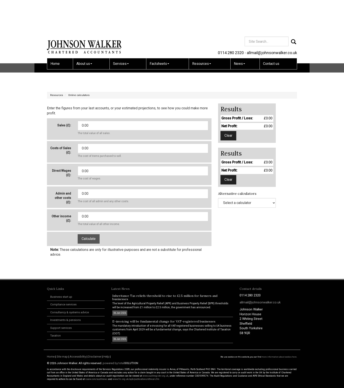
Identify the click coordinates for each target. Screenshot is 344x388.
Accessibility (78, 356)
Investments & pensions (65, 320)
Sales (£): (64, 125)
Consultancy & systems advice (69, 312)
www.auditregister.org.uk (155, 375)
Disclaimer (94, 356)
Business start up (61, 296)
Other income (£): (61, 218)
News (239, 32)
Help (106, 356)
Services (121, 32)
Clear (228, 135)
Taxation (55, 335)
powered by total (120, 363)
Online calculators (79, 95)
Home (55, 32)
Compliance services (63, 304)
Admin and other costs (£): (63, 198)
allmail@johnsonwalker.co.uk (272, 21)
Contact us (271, 32)
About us (84, 32)
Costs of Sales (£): (60, 150)
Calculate (89, 239)
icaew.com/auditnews (96, 379)
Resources (201, 32)
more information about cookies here (279, 357)
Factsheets (159, 32)
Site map (62, 356)
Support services (61, 328)
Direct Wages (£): (61, 173)
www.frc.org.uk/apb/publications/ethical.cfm (136, 379)
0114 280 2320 (231, 21)
